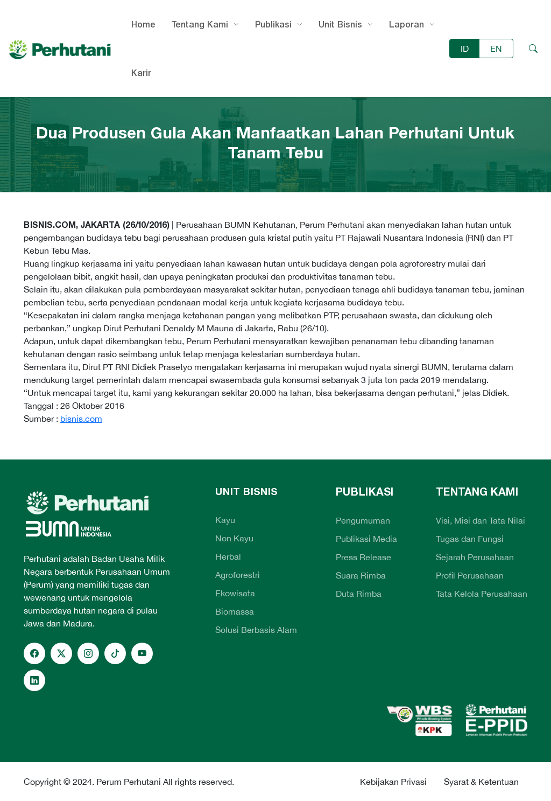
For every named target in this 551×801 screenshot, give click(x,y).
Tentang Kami (200, 24)
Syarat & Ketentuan (481, 781)
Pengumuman (363, 520)
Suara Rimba (361, 575)
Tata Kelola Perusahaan (481, 593)
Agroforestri (237, 575)
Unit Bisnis (340, 24)
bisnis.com (81, 418)
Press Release (363, 557)
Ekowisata (235, 593)
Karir (141, 72)
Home (143, 24)
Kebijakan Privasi (393, 781)
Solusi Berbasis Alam (256, 630)
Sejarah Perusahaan (475, 557)
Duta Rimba (359, 593)
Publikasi (273, 24)
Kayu (225, 520)
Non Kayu (234, 538)
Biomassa (234, 611)
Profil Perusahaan (470, 575)
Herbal (228, 556)
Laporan (406, 24)
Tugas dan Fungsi (470, 539)
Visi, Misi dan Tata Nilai (480, 520)
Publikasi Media (366, 539)
